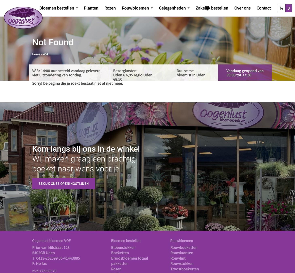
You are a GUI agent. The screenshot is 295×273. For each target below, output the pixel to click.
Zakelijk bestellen (212, 8)
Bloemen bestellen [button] (57, 8)
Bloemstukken (123, 247)
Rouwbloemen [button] (136, 8)
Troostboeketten (184, 268)
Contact (264, 8)
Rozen (110, 8)
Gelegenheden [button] (173, 8)
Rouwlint (178, 258)
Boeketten (120, 252)
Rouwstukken (181, 263)
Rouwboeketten (183, 247)
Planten (91, 8)
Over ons (242, 8)
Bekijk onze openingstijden (63, 183)
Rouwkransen (181, 252)
